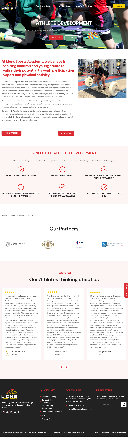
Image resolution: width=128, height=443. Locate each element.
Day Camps (66, 6)
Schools (57, 6)
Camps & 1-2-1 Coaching (48, 401)
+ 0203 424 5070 (76, 406)
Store (44, 415)
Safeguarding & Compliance (48, 407)
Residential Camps (44, 6)
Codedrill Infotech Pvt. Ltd (74, 433)
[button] (5, 246)
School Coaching (49, 397)
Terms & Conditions (118, 433)
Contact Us (105, 433)
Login (119, 6)
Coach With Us (79, 6)
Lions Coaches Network (52, 412)
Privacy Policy (48, 419)
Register (106, 6)
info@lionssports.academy (80, 409)
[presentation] (61, 367)
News (89, 6)
